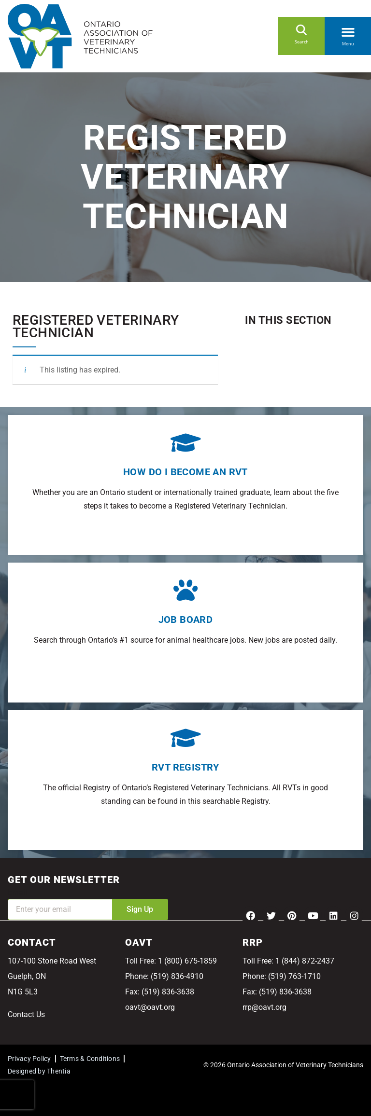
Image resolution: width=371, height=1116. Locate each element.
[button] (347, 30)
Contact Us (26, 1014)
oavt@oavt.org (150, 1007)
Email (17, 892)
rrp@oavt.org (264, 1007)
